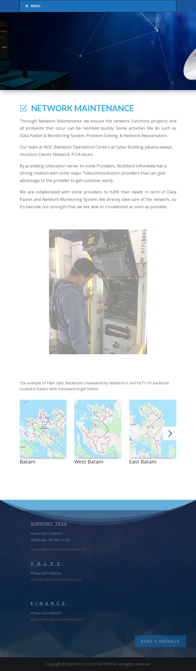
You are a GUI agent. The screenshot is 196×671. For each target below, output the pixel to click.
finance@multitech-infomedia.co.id (57, 619)
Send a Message (160, 641)
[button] (26, 433)
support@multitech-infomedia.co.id (58, 549)
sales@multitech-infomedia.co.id (56, 579)
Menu (32, 6)
